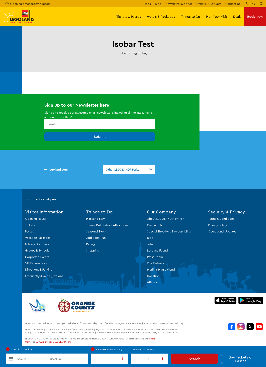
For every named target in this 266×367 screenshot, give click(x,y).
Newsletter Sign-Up (179, 4)
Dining (90, 244)
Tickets (30, 225)
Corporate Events (37, 257)
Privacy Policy (217, 225)
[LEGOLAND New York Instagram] (241, 326)
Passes (29, 231)
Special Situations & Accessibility (169, 231)
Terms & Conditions (221, 218)
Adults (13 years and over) (109, 349)
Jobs (148, 4)
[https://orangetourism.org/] (76, 306)
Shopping (92, 250)
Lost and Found (157, 250)
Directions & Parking (38, 269)
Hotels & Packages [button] (161, 16)
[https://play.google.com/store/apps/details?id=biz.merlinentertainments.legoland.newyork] (250, 300)
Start (27, 199)
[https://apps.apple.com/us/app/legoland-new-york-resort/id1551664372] (225, 300)
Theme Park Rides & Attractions (107, 225)
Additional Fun (96, 237)
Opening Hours (35, 218)
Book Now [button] (255, 16)
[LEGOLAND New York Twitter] (250, 326)
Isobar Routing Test (46, 199)
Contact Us (232, 4)
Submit (100, 136)
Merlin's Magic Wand (161, 269)
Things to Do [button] (190, 16)
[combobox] (129, 169)
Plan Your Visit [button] (216, 16)
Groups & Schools (37, 250)
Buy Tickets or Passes (241, 359)
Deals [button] (237, 16)
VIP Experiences (36, 263)
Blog (158, 4)
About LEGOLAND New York (166, 218)
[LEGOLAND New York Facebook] (231, 326)
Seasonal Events (97, 231)
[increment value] (123, 359)
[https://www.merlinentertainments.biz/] (38, 306)
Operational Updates (222, 231)
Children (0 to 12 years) (142, 349)
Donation (153, 276)
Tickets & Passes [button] (128, 16)
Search (194, 358)
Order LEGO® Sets (208, 4)
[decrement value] (95, 359)
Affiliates (153, 282)
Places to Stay (95, 218)
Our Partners (155, 263)
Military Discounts (37, 244)
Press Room (155, 257)
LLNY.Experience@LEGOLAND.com (53, 341)
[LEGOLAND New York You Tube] (259, 326)
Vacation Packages (37, 237)
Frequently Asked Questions (44, 276)
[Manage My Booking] (246, 3)
